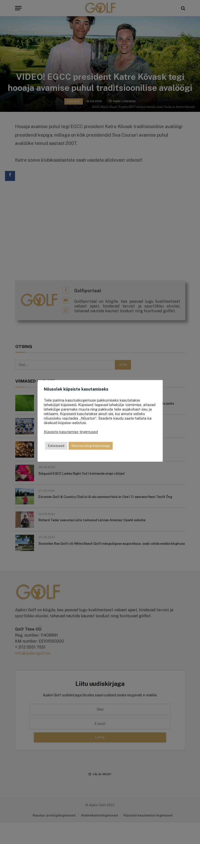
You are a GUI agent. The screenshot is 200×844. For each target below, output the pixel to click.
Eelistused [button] (56, 446)
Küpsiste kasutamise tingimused (71, 432)
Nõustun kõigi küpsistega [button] (91, 446)
